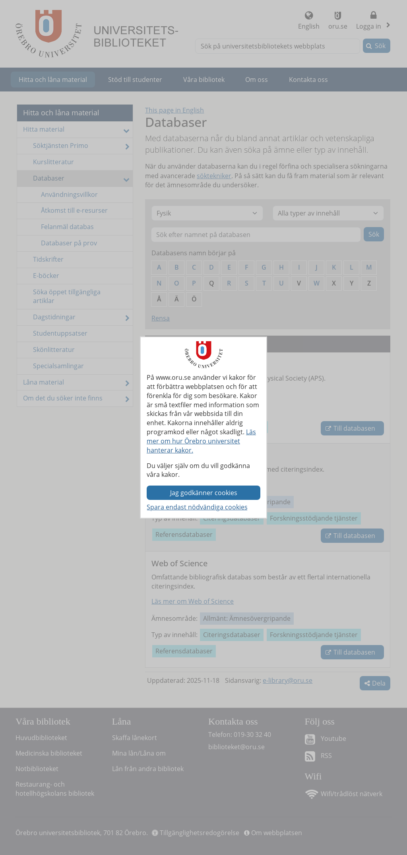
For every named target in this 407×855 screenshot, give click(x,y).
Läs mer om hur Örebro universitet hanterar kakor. (201, 441)
